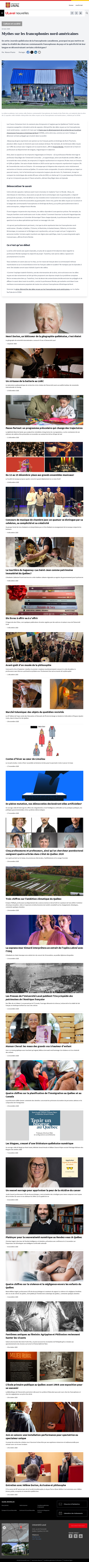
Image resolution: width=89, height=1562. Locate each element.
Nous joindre (5, 1505)
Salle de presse (23, 1505)
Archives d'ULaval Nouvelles (27, 1510)
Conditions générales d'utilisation (43, 1506)
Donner (71, 5)
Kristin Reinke (58, 147)
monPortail (79, 5)
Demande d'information (78, 1526)
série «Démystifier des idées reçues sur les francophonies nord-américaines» (43, 289)
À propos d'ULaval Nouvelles (9, 1510)
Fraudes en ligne (67, 1560)
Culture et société (11, 23)
